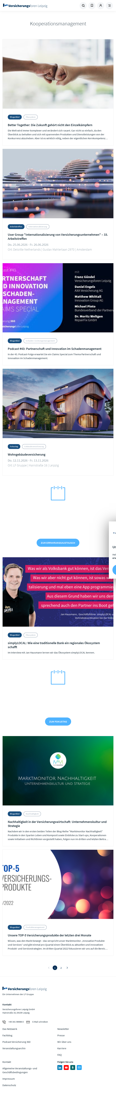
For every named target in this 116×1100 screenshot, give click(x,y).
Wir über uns (64, 1041)
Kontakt (6, 1061)
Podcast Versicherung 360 (16, 1041)
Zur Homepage (30, 5)
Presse (61, 1035)
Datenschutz (9, 1085)
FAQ (59, 1054)
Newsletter (63, 1028)
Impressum (8, 1078)
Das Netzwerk (9, 1028)
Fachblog (7, 1035)
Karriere (61, 1048)
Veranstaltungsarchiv (13, 1048)
